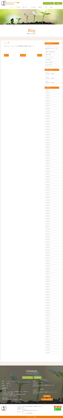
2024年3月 (48, 160)
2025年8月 (48, 115)
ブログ (46, 7)
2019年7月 (48, 304)
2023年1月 (48, 197)
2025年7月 (48, 118)
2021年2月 (48, 257)
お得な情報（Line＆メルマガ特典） (51, 51)
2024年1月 (48, 165)
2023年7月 (48, 181)
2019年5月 (48, 310)
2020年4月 (48, 283)
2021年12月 (48, 231)
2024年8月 (48, 147)
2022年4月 (48, 220)
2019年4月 (48, 312)
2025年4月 (48, 126)
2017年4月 (48, 354)
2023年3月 (48, 191)
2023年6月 (48, 184)
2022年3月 (48, 223)
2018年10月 (48, 323)
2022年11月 (48, 202)
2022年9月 (48, 207)
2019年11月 (48, 296)
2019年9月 (48, 299)
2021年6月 (48, 247)
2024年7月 (48, 149)
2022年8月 (48, 210)
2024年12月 (48, 136)
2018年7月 (48, 328)
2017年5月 (48, 352)
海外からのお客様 (49, 64)
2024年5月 (48, 155)
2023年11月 (48, 170)
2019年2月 (48, 317)
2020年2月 (48, 289)
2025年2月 (48, 131)
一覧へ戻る (23, 57)
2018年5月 (48, 331)
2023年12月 (48, 168)
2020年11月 (48, 265)
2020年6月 (48, 278)
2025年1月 (48, 134)
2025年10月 (48, 110)
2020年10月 (48, 268)
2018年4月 (48, 333)
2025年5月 (48, 123)
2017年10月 (48, 344)
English (51, 7)
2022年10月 (48, 205)
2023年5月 (48, 186)
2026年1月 (48, 102)
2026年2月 (48, 100)
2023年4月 (48, 189)
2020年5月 (48, 281)
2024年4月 (48, 157)
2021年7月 (48, 244)
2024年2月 (48, 163)
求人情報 (47, 397)
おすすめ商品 (48, 61)
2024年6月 (48, 152)
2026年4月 (48, 94)
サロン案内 (18, 7)
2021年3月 (48, 254)
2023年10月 (48, 173)
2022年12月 (48, 199)
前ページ (6, 57)
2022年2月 (48, 226)
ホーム (12, 7)
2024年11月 (48, 139)
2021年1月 (48, 260)
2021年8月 (48, 241)
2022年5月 (48, 218)
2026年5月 (48, 92)
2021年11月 (48, 233)
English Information (49, 67)
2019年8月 (48, 302)
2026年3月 (48, 97)
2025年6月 (48, 121)
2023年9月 (48, 176)
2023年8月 (48, 178)
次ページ (39, 57)
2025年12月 (48, 105)
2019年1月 (48, 320)
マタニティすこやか (49, 59)
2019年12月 (48, 294)
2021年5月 (48, 249)
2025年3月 (48, 128)
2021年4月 (48, 252)
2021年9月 (48, 239)
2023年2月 (48, 194)
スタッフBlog (48, 47)
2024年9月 (48, 144)
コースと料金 (32, 7)
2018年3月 (48, 336)
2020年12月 (48, 262)
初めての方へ (25, 7)
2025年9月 (48, 113)
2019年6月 (48, 307)
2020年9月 (48, 270)
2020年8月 (48, 273)
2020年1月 (48, 291)
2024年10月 (48, 142)
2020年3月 (48, 286)
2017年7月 (48, 349)
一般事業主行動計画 (47, 400)
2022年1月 (48, 228)
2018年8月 (48, 325)
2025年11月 (48, 107)
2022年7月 (48, 212)
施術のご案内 (48, 56)
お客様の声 (40, 7)
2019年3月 (48, 315)
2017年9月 (48, 346)
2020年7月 (48, 275)
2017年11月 (48, 341)
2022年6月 (48, 215)
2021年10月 (48, 236)
